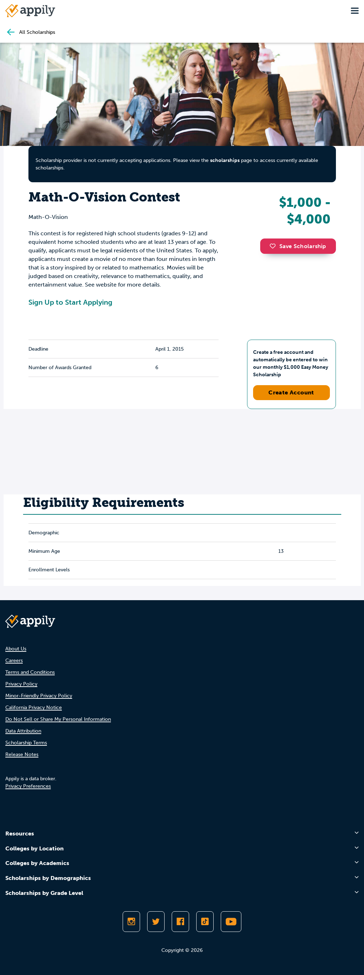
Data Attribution (23, 731)
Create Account (291, 392)
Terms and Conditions (30, 672)
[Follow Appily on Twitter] (156, 921)
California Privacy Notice (33, 707)
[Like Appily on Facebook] (180, 921)
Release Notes (21, 754)
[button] (274, 246)
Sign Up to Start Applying (70, 302)
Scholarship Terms (26, 743)
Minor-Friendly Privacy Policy (38, 696)
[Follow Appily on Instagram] (131, 921)
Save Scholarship (298, 246)
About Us (15, 649)
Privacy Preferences (28, 786)
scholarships (225, 160)
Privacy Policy (21, 684)
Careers (14, 660)
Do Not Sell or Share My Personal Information (58, 719)
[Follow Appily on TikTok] (205, 921)
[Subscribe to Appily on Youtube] (231, 921)
